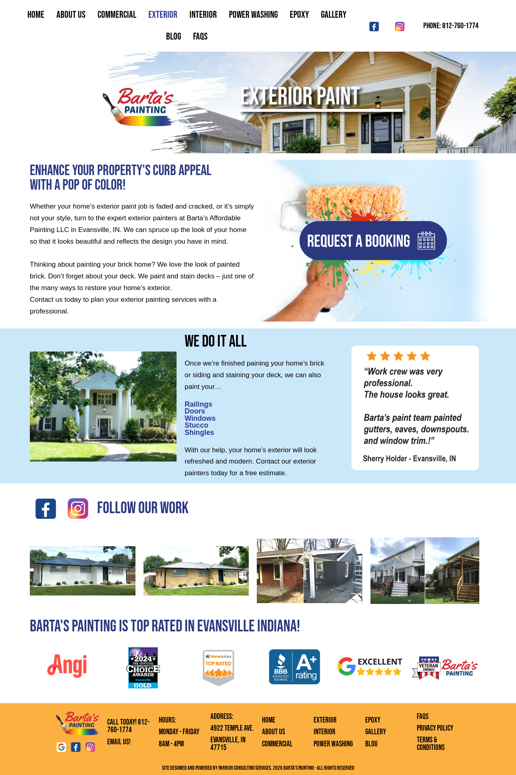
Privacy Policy (435, 728)
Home (35, 15)
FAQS (200, 36)
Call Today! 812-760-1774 (128, 726)
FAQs (423, 716)
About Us (70, 15)
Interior (203, 15)
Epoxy (299, 15)
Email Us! (119, 742)
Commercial (117, 15)
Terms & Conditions (431, 743)
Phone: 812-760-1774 (451, 26)
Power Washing (253, 15)
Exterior (162, 15)
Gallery (333, 15)
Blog (173, 36)
